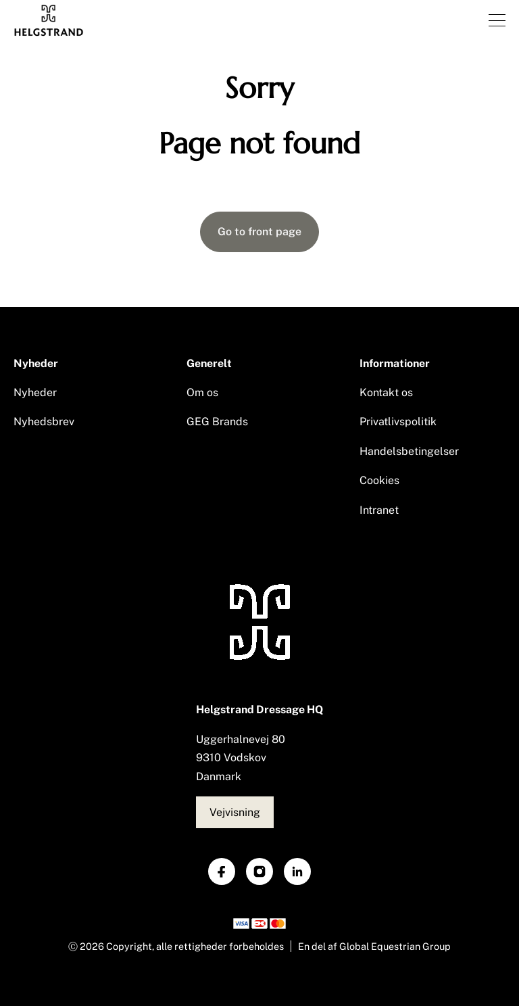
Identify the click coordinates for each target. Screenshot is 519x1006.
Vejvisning (234, 812)
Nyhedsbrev (44, 421)
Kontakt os (386, 392)
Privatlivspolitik (398, 421)
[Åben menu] (497, 20)
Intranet (379, 510)
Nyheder (35, 392)
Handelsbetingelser (409, 451)
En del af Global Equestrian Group (374, 946)
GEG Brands (217, 421)
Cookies (379, 480)
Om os (202, 392)
